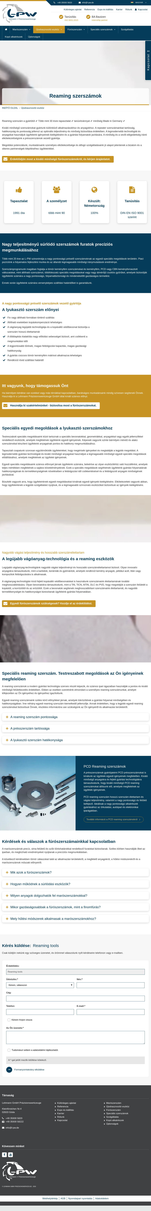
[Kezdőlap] (19, 22)
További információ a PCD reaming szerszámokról (112, 825)
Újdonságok (34, 42)
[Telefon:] (40, 1017)
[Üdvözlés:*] (40, 990)
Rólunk (128, 9)
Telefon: (10, 1011)
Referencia (89, 9)
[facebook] (4, 1174)
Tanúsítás (84, 20)
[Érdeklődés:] (75, 977)
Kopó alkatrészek (13, 42)
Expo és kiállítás (105, 9)
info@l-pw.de (88, 2)
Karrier (119, 9)
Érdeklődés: (12, 971)
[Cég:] (75, 1004)
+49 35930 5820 (64, 2)
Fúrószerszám (75, 35)
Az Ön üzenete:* (15, 1033)
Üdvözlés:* (12, 984)
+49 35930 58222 (15, 1127)
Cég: (8, 998)
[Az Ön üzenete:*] (75, 1042)
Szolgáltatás (127, 35)
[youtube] (10, 1174)
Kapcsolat (141, 9)
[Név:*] (110, 990)
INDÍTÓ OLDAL (10, 113)
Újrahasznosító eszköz (47, 35)
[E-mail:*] (110, 1017)
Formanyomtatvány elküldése (29, 1075)
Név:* (79, 984)
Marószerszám (20, 35)
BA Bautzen (112, 20)
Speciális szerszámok (101, 35)
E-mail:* (81, 1011)
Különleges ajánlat (73, 9)
